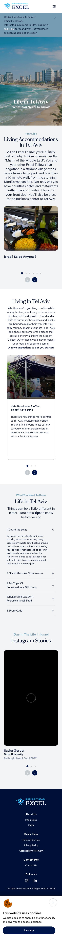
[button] (34, 279)
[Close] (53, 902)
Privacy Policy (31, 845)
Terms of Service (31, 840)
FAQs (31, 825)
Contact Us (31, 865)
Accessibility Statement (31, 850)
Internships (31, 820)
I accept (29, 930)
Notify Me (9, 29)
